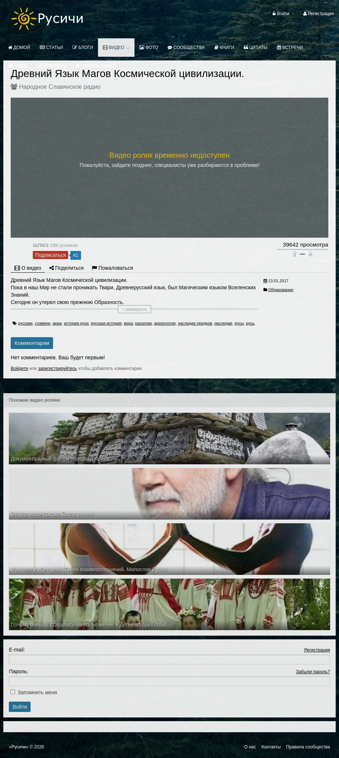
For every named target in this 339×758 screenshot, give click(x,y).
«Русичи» (18, 747)
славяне (42, 323)
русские (25, 323)
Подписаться (50, 255)
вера (128, 323)
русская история (106, 323)
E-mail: (17, 650)
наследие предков (195, 323)
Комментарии (31, 343)
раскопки (143, 323)
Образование (280, 289)
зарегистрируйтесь (57, 368)
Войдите (19, 368)
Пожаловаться (112, 268)
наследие (223, 323)
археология (164, 323)
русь (250, 323)
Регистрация (317, 650)
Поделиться (66, 268)
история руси (76, 323)
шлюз (40, 244)
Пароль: (18, 671)
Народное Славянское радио (60, 86)
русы (239, 323)
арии (57, 323)
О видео (27, 268)
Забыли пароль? (313, 671)
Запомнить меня (37, 692)
